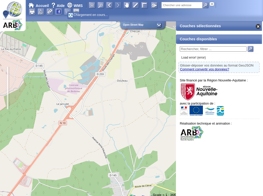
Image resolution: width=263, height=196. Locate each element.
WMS (75, 6)
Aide (58, 6)
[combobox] (211, 4)
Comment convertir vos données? (204, 69)
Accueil (38, 6)
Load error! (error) (193, 57)
